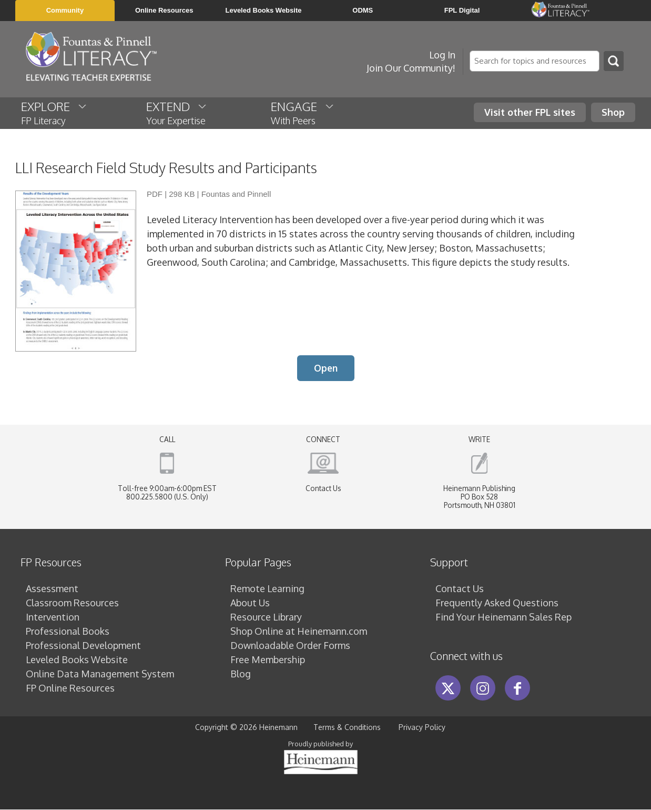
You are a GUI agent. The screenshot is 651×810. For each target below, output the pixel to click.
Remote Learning (267, 589)
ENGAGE (303, 112)
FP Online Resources (70, 688)
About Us (250, 603)
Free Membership (267, 660)
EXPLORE (54, 112)
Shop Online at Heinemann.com (298, 631)
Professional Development (83, 646)
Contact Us (323, 488)
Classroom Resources (72, 603)
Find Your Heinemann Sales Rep (503, 617)
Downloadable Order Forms (290, 646)
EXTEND (177, 112)
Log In (442, 55)
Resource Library (266, 617)
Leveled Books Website (77, 660)
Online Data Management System (100, 674)
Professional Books (67, 631)
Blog (240, 674)
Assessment (52, 589)
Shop (613, 112)
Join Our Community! (411, 68)
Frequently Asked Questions (496, 603)
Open (325, 368)
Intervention (52, 617)
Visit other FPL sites (529, 112)
